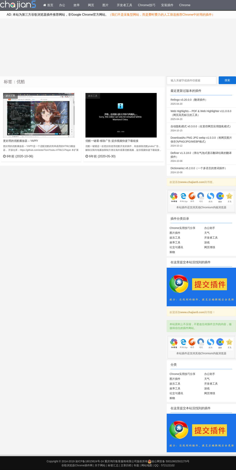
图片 (105, 5)
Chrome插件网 (18, 6)
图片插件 (175, 232)
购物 (172, 252)
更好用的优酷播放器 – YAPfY (20, 140)
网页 (91, 5)
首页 (48, 5)
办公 (62, 5)
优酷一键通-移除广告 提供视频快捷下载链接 (111, 140)
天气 (207, 232)
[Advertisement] (118, 47)
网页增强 (209, 247)
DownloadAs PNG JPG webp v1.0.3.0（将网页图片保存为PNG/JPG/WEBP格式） (201, 142)
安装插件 (167, 5)
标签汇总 (113, 465)
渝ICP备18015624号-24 (89, 461)
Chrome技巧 (146, 5)
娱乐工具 (10, 96)
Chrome (184, 5)
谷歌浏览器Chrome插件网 (77, 465)
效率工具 (175, 242)
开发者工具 (124, 5)
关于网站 (100, 465)
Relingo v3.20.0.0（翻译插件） (201, 102)
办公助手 (209, 228)
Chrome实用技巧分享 (182, 228)
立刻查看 (71, 156)
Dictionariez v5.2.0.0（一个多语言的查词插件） (201, 170)
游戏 (207, 242)
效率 (77, 5)
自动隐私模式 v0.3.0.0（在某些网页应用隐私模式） (201, 128)
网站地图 (146, 465)
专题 (136, 465)
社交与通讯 (176, 247)
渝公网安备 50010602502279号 (168, 461)
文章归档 (126, 465)
